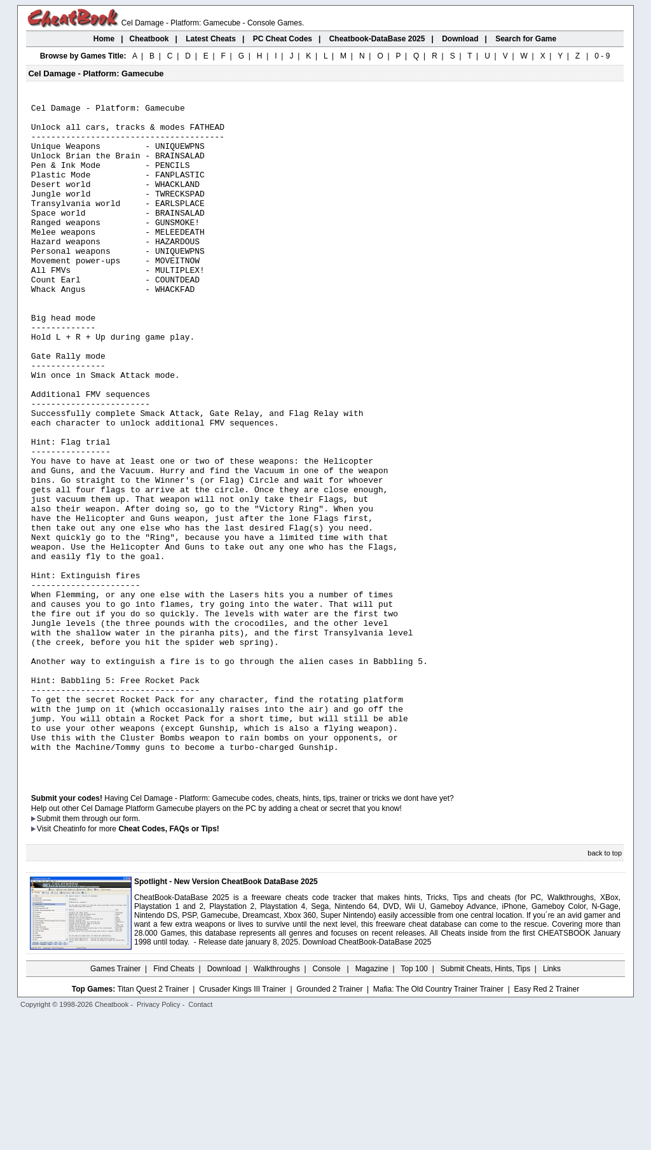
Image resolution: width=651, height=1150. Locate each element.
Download (224, 1102)
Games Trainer (115, 1102)
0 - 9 (602, 56)
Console (328, 1102)
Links (552, 1102)
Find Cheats (174, 1102)
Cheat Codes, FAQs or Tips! (168, 962)
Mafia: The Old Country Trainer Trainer (438, 1122)
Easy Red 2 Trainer (546, 1122)
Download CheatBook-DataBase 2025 (367, 1075)
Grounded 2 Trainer (329, 1122)
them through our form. (101, 952)
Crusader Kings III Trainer (242, 1122)
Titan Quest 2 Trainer (152, 1122)
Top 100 (414, 1102)
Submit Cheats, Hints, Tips (485, 1102)
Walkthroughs (277, 1102)
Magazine (371, 1102)
